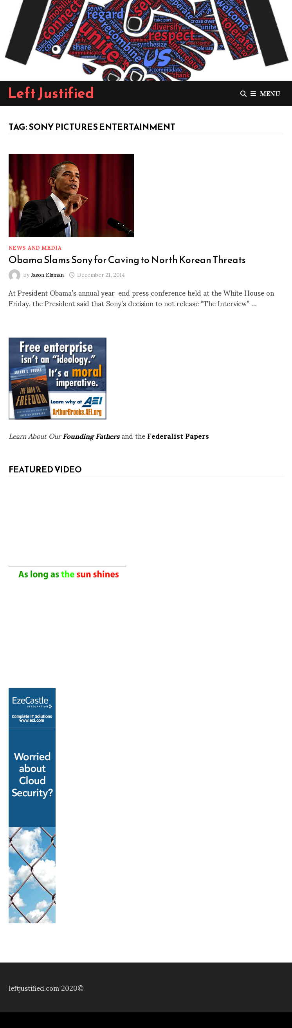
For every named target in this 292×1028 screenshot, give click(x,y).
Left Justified (51, 93)
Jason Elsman (47, 274)
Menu (265, 93)
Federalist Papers (178, 435)
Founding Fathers (91, 435)
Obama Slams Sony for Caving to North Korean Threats (127, 259)
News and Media (35, 247)
